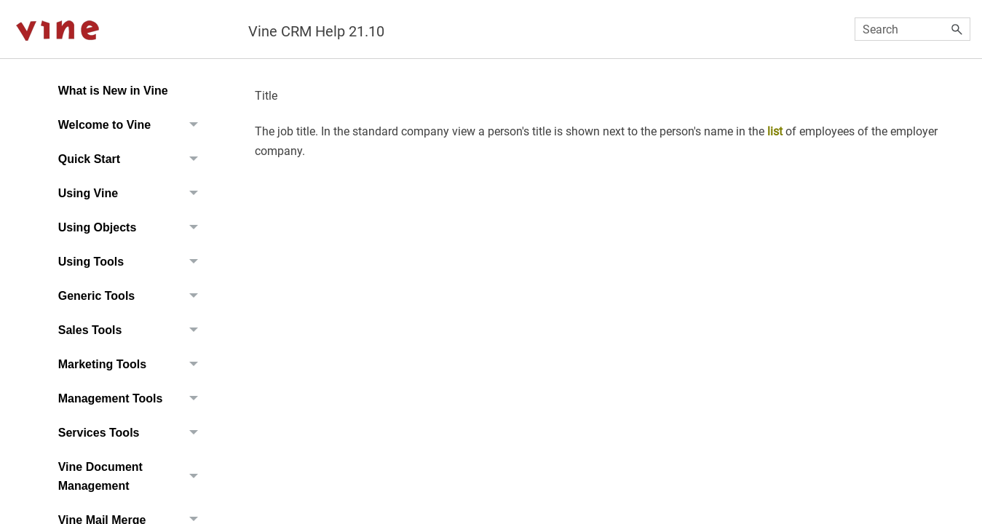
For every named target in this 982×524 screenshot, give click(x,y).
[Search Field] (912, 29)
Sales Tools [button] (132, 330)
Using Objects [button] (132, 227)
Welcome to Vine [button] (132, 125)
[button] (957, 29)
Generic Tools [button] (132, 296)
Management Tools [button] (132, 398)
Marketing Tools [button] (132, 364)
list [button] (775, 131)
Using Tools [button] (132, 262)
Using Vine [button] (132, 193)
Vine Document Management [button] (132, 476)
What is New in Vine (113, 90)
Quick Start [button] (132, 159)
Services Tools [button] (132, 433)
